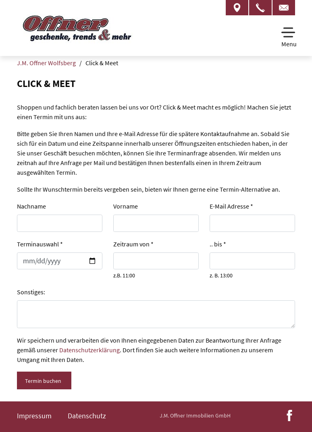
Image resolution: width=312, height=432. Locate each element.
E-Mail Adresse (231, 206)
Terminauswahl (40, 244)
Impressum (34, 415)
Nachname (31, 206)
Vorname (125, 206)
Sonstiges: (31, 292)
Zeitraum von (133, 244)
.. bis (218, 244)
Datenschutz (87, 415)
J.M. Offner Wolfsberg (46, 63)
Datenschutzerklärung (89, 350)
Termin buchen (43, 380)
